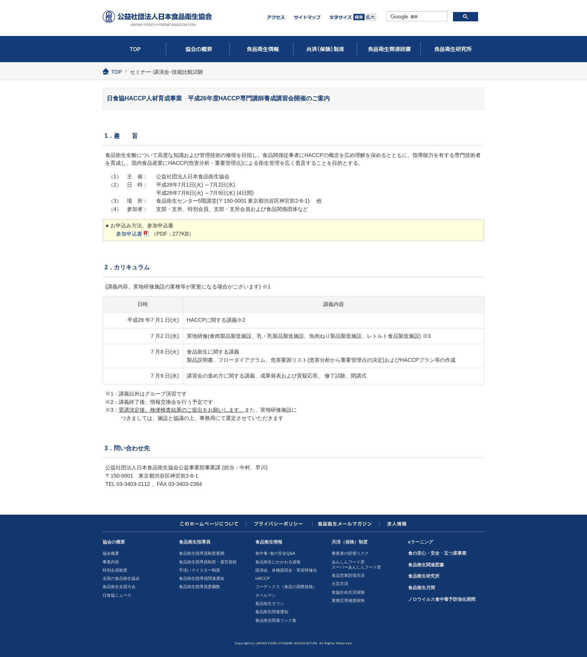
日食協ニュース (117, 595)
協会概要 (111, 553)
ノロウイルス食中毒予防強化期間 (441, 599)
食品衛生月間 (421, 587)
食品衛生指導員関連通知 (201, 578)
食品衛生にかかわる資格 (278, 562)
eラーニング (420, 542)
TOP (134, 49)
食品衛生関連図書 (389, 49)
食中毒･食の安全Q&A (275, 553)
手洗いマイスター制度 (199, 570)
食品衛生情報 (262, 49)
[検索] (416, 16)
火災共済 (340, 583)
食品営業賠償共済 (348, 575)
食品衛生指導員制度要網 (201, 553)
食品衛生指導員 (194, 542)
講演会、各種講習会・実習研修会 (286, 570)
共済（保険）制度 (325, 49)
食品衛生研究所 (452, 49)
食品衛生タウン (269, 603)
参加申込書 (129, 234)
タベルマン (265, 595)
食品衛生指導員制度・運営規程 (208, 562)
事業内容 (111, 562)
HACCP (262, 578)
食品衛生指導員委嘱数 (199, 586)
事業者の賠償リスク (350, 553)
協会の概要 (198, 49)
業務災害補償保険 (348, 600)
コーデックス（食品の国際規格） (286, 586)
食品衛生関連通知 (271, 611)
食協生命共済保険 (348, 592)
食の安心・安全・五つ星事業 (437, 553)
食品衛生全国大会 (119, 586)
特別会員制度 (115, 570)
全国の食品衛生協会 (121, 578)
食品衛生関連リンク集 (275, 620)
